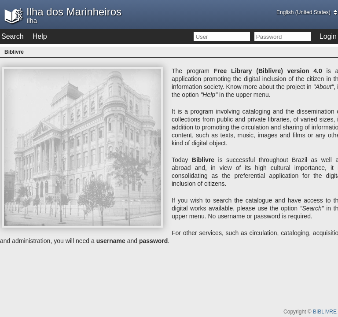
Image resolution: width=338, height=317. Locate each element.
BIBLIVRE (325, 312)
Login (328, 36)
